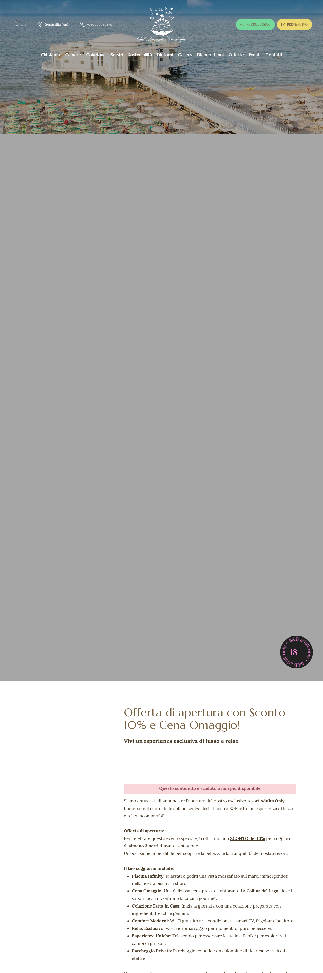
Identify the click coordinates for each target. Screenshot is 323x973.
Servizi (117, 55)
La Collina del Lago (260, 891)
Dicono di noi (210, 55)
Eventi (254, 55)
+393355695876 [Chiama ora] (96, 24)
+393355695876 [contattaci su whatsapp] (255, 24)
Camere (73, 55)
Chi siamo (50, 55)
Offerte (236, 55)
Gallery (185, 55)
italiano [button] (20, 24)
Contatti (273, 55)
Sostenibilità (140, 55)
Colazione (96, 55)
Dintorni (165, 55)
